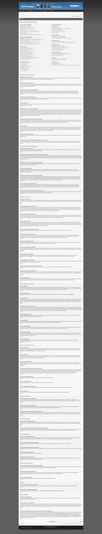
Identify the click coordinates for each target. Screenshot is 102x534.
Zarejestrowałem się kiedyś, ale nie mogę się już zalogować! (29, 31)
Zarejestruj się (75, 16)
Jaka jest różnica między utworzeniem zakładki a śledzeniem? (61, 53)
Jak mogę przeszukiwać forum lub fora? (58, 45)
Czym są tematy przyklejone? (24, 68)
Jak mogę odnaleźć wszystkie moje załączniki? (59, 58)
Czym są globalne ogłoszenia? (25, 66)
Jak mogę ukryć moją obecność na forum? (26, 28)
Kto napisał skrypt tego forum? (56, 63)
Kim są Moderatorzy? (55, 26)
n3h (54, 527)
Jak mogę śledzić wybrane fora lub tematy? (58, 54)
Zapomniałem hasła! (23, 29)
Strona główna (23, 523)
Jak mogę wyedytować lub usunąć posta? (26, 48)
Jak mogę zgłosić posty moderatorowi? (26, 56)
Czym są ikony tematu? (23, 70)
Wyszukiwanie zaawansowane (75, 6)
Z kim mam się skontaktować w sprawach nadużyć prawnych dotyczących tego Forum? (65, 65)
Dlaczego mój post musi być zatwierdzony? (27, 58)
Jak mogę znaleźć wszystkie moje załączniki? (59, 59)
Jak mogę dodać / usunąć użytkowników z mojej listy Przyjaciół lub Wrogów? (64, 42)
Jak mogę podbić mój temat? (24, 59)
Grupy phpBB (53, 498)
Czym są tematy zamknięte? (24, 69)
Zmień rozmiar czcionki (81, 14)
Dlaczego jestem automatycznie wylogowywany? (27, 27)
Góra (22, 80)
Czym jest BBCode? (23, 62)
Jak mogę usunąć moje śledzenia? (57, 55)
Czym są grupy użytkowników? (56, 27)
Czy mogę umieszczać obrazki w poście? (26, 65)
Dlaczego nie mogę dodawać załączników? (27, 54)
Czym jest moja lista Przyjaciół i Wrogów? (58, 41)
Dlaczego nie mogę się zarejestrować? (26, 33)
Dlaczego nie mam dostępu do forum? (26, 53)
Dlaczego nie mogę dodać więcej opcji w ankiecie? (28, 51)
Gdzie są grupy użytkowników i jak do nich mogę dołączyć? (61, 28)
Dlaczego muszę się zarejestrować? (25, 26)
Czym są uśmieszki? (23, 64)
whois (64, 513)
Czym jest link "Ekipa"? (55, 32)
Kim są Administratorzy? (55, 25)
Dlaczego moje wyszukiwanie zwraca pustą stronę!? (60, 47)
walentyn (58, 526)
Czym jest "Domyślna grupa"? (56, 30)
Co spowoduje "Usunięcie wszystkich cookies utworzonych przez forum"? (31, 34)
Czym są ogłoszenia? (23, 67)
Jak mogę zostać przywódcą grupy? (57, 29)
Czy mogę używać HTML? (24, 63)
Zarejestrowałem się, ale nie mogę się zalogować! (28, 30)
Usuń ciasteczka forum (66, 523)
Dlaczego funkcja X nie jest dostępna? (58, 64)
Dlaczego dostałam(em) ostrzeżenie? (26, 55)
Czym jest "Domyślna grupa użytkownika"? (58, 31)
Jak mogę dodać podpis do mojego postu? (26, 49)
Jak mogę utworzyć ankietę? (24, 50)
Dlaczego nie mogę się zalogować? (25, 25)
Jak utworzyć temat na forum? (25, 47)
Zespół (61, 523)
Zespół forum (80, 16)
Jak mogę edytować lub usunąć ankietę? (26, 52)
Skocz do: (47, 521)
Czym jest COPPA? (23, 32)
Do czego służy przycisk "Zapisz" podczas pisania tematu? (29, 57)
